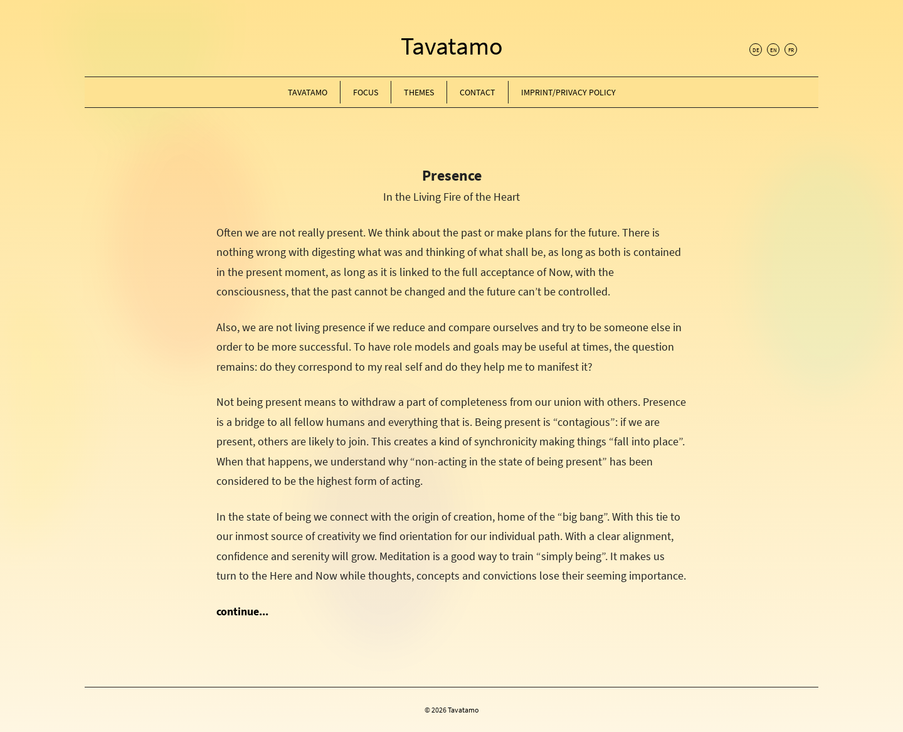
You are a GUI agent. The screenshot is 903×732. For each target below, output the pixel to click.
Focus (365, 92)
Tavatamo (452, 45)
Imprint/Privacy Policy (568, 92)
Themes (419, 92)
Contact (477, 92)
